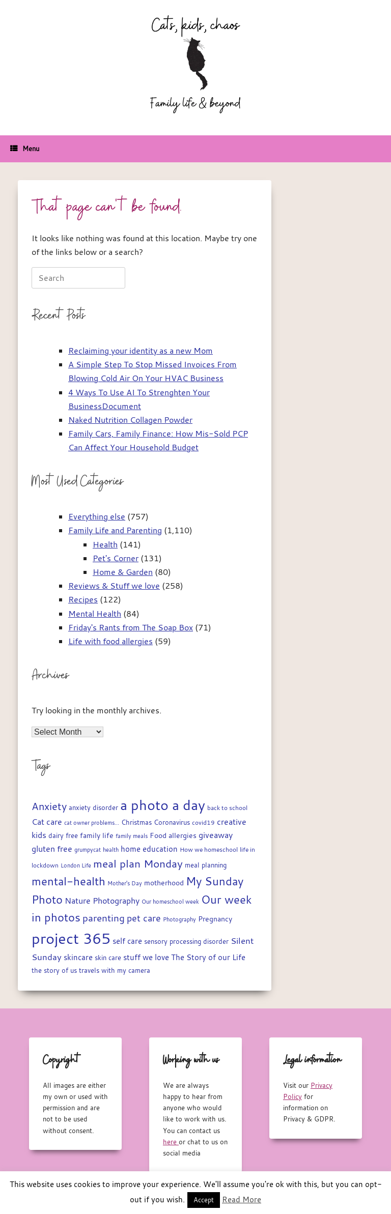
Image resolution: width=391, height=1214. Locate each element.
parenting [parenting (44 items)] (103, 917)
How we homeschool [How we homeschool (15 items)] (209, 849)
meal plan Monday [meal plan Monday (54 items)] (138, 864)
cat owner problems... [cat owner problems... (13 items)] (91, 822)
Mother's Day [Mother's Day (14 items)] (124, 883)
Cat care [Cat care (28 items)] (47, 821)
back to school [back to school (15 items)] (227, 808)
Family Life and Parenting (115, 530)
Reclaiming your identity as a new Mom (140, 350)
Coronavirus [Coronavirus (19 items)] (172, 822)
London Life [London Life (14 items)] (76, 865)
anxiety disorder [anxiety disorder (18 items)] (93, 807)
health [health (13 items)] (111, 849)
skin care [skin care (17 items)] (108, 957)
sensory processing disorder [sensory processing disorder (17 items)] (186, 941)
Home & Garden (123, 571)
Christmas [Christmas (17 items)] (136, 822)
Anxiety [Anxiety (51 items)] (49, 806)
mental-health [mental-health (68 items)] (68, 881)
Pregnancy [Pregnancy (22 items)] (215, 918)
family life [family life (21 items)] (97, 835)
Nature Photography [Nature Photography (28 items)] (102, 900)
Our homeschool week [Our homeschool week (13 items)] (170, 901)
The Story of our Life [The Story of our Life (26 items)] (208, 957)
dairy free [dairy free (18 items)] (63, 835)
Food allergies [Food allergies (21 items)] (173, 835)
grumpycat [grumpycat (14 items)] (87, 849)
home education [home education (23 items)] (149, 849)
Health (105, 544)
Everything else (96, 516)
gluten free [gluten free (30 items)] (52, 848)
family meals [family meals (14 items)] (132, 836)
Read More (241, 1199)
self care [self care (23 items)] (127, 941)
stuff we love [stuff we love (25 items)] (146, 957)
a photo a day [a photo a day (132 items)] (162, 805)
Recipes (83, 599)
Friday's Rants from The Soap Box (130, 627)
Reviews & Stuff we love (114, 585)
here (171, 1141)
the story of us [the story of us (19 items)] (54, 970)
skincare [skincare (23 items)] (78, 957)
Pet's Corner (115, 558)
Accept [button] (203, 1199)
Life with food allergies (110, 641)
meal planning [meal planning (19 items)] (206, 865)
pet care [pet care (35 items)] (144, 918)
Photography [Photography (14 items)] (179, 919)
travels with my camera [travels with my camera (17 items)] (114, 970)
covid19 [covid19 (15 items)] (203, 822)
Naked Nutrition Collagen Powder (130, 419)
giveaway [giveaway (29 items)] (216, 835)
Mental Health (94, 613)
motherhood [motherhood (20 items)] (164, 882)
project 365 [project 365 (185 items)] (71, 938)
